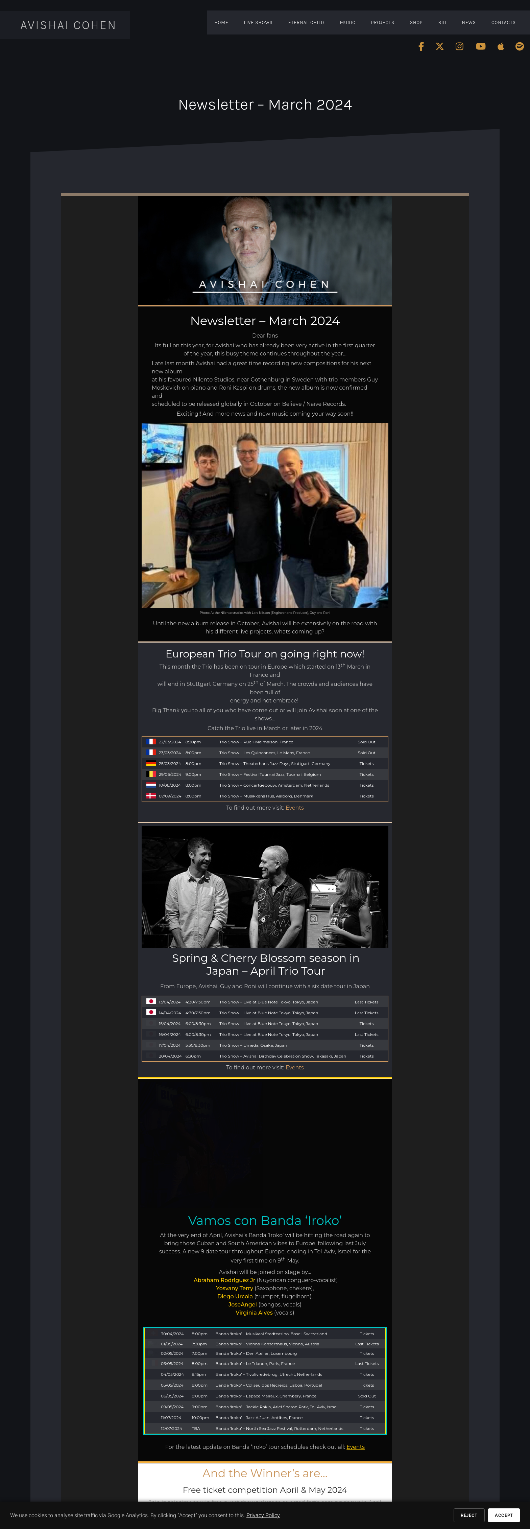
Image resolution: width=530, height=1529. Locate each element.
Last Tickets (367, 913)
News (469, 22)
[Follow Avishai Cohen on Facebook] (421, 46)
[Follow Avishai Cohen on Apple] (500, 46)
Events (295, 808)
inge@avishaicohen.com (217, 1341)
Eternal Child (306, 22)
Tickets (367, 763)
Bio (442, 22)
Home (221, 22)
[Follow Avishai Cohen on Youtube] (481, 46)
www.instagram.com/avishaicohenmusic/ (186, 1493)
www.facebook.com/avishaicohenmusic (185, 1482)
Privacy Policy (263, 1515)
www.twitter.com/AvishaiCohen (177, 1487)
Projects (382, 22)
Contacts (503, 22)
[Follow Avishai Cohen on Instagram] (460, 46)
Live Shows (258, 22)
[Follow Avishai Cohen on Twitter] (439, 46)
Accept (504, 1515)
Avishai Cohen (68, 25)
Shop (416, 22)
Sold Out (367, 741)
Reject (469, 1515)
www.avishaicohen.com (170, 1476)
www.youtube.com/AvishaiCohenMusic (184, 1499)
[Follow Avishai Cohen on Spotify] (519, 46)
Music (348, 22)
